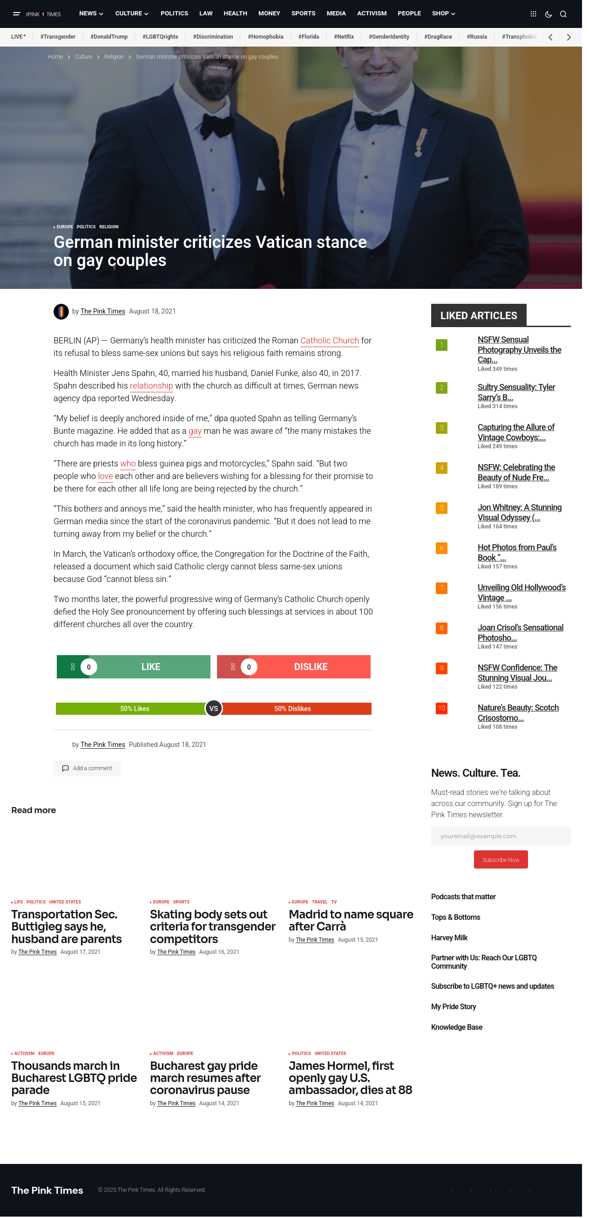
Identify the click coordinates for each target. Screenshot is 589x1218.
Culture (84, 57)
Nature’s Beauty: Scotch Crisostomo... (518, 713)
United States (65, 902)
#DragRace (438, 37)
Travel (320, 902)
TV (334, 902)
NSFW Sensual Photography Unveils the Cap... (519, 349)
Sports (181, 902)
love (105, 476)
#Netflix (344, 37)
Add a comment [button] (92, 768)
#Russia (477, 37)
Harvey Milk (449, 938)
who (128, 464)
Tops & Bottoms (455, 917)
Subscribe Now (500, 860)
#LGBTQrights (160, 37)
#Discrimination (213, 37)
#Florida (308, 37)
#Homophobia (265, 37)
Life (18, 902)
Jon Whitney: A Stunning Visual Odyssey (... (520, 512)
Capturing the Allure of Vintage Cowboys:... (516, 432)
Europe (65, 227)
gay (195, 431)
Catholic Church (329, 341)
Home (55, 57)
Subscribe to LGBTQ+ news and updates (492, 986)
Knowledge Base (456, 1027)
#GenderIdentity (389, 37)
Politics (86, 227)
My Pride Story (453, 1007)
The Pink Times (47, 1190)
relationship (151, 386)
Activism (24, 1054)
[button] (16, 14)
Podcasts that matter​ (463, 897)
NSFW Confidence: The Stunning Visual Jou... (517, 673)
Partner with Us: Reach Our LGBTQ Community (484, 962)
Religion (114, 57)
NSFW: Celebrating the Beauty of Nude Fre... (516, 472)
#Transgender (58, 37)
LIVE (17, 37)
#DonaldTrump (109, 37)
